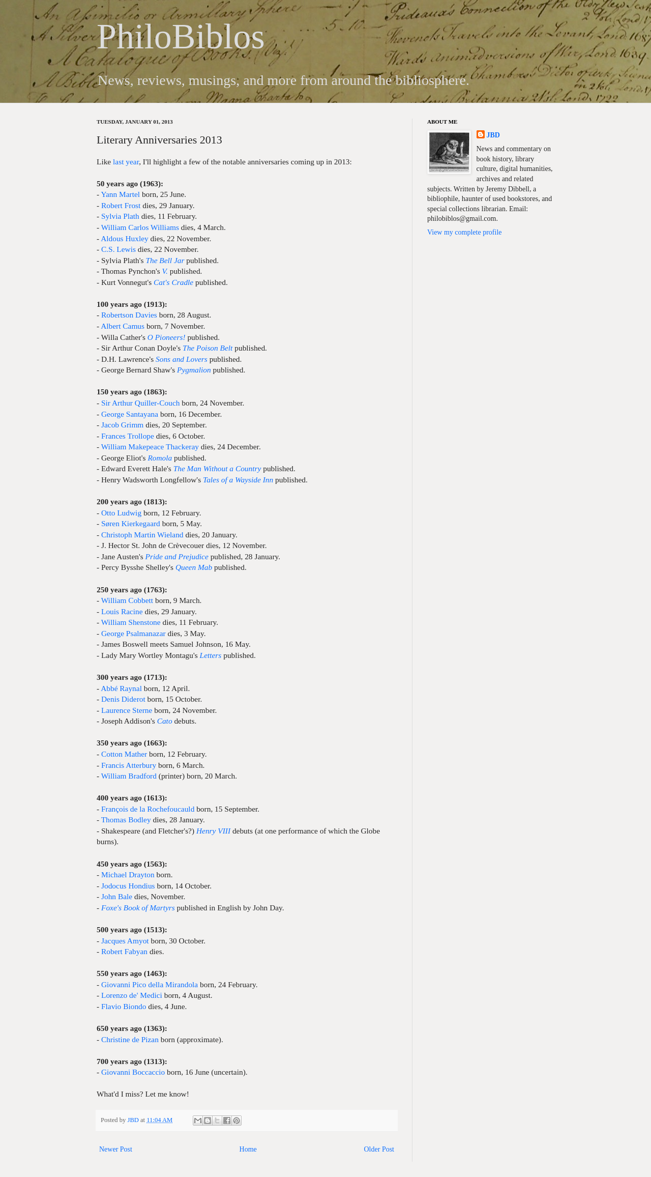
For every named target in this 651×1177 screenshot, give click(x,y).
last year (126, 161)
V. (165, 271)
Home (248, 1149)
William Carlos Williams (140, 227)
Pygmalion (194, 369)
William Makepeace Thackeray (150, 446)
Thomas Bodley (126, 819)
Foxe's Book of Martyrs (138, 907)
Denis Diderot (123, 699)
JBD (133, 1120)
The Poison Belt (207, 347)
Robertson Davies (129, 314)
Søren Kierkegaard (130, 523)
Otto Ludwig (121, 512)
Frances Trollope (127, 436)
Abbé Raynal (121, 688)
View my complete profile (464, 232)
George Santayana (129, 414)
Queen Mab (193, 567)
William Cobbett (127, 600)
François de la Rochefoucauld (147, 809)
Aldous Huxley (125, 238)
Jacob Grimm (122, 424)
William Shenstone (131, 622)
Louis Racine (122, 611)
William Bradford (129, 775)
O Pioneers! (166, 337)
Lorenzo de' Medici (131, 995)
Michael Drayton (128, 874)
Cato (164, 720)
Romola (159, 457)
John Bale (116, 896)
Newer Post (115, 1149)
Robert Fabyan (124, 951)
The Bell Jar (164, 260)
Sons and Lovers (182, 359)
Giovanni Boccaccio (133, 1072)
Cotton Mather (124, 754)
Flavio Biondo (123, 1006)
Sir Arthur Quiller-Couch (140, 402)
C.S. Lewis (118, 249)
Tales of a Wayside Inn (238, 479)
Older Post (379, 1149)
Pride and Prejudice (177, 556)
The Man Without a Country (217, 468)
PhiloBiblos (181, 36)
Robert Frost (120, 205)
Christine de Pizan (130, 1039)
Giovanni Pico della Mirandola (149, 984)
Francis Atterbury (128, 765)
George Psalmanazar (133, 633)
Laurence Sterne (126, 710)
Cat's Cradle (173, 282)
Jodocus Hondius (128, 885)
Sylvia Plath (120, 216)
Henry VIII (213, 830)
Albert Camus (122, 326)
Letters (211, 655)
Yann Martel (120, 194)
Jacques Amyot (125, 940)
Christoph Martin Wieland (142, 534)
